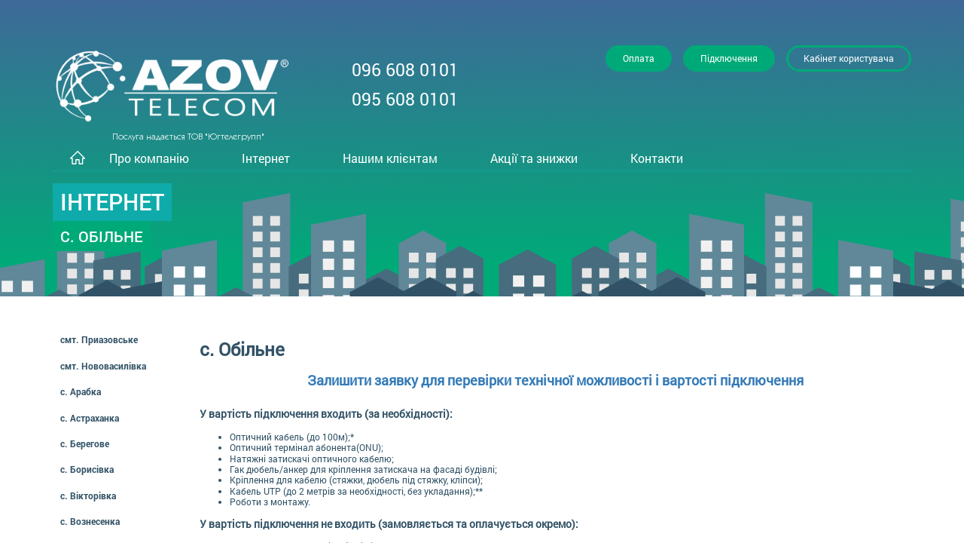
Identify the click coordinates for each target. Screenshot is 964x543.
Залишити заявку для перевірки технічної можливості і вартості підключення (555, 380)
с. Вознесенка (90, 521)
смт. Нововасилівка (103, 366)
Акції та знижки (534, 158)
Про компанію (149, 158)
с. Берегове (84, 443)
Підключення (729, 58)
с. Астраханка (89, 418)
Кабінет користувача (849, 58)
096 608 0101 (405, 69)
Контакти (656, 158)
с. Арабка (80, 391)
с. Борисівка (87, 469)
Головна (77, 159)
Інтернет (266, 158)
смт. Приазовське (99, 339)
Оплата (638, 58)
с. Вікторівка (88, 495)
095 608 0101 (405, 98)
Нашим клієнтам (390, 158)
